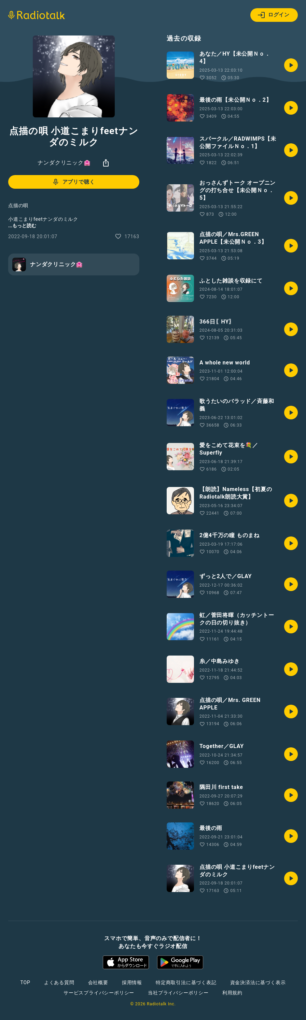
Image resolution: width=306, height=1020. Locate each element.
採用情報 (132, 982)
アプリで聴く (73, 182)
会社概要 (98, 982)
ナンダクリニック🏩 (64, 162)
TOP (25, 982)
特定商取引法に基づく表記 (186, 982)
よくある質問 (59, 982)
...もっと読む (22, 225)
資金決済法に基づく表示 (258, 982)
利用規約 (232, 992)
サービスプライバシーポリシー (99, 992)
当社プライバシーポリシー (178, 992)
